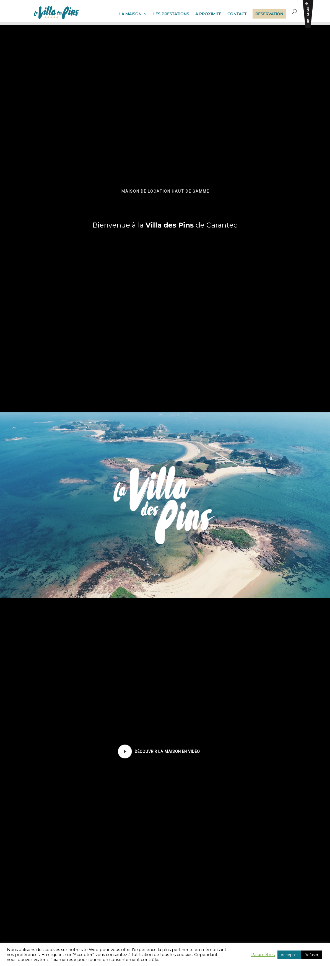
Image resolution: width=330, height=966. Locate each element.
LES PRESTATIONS (171, 14)
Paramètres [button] (263, 954)
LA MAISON (130, 14)
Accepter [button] (289, 954)
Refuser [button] (311, 954)
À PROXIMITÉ (208, 14)
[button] (125, 751)
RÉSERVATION (269, 13)
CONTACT (236, 14)
